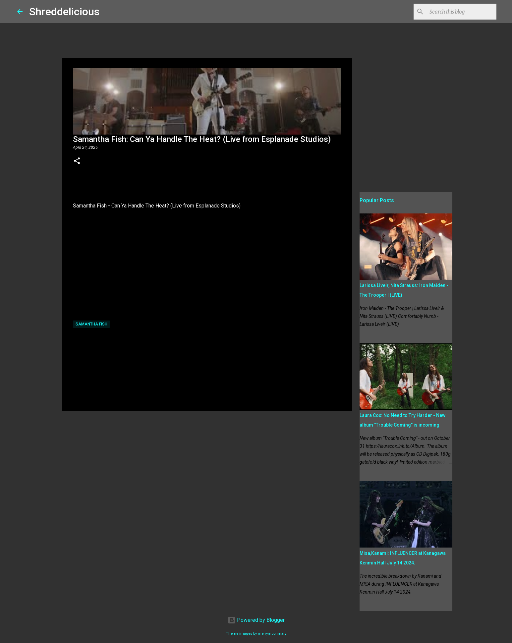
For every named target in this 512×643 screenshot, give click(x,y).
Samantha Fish (91, 324)
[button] (77, 161)
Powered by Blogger (256, 620)
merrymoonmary (272, 633)
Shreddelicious (64, 11)
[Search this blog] (461, 12)
